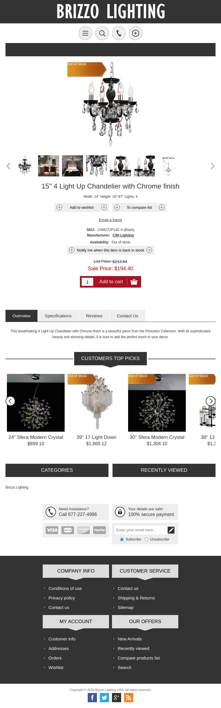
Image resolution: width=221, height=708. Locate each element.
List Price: (102, 261)
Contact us (58, 607)
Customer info (61, 638)
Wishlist (55, 667)
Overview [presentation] (21, 315)
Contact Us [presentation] (127, 315)
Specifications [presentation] (58, 315)
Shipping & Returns (136, 597)
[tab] (21, 316)
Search (125, 667)
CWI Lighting (123, 235)
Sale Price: (100, 268)
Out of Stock (77, 376)
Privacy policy (61, 597)
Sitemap (126, 607)
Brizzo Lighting (16, 487)
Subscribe (133, 539)
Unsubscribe (159, 539)
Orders (55, 657)
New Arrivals (130, 638)
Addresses (58, 648)
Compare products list (139, 657)
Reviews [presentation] (94, 315)
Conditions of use (65, 588)
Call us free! (119, 33)
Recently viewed (133, 648)
